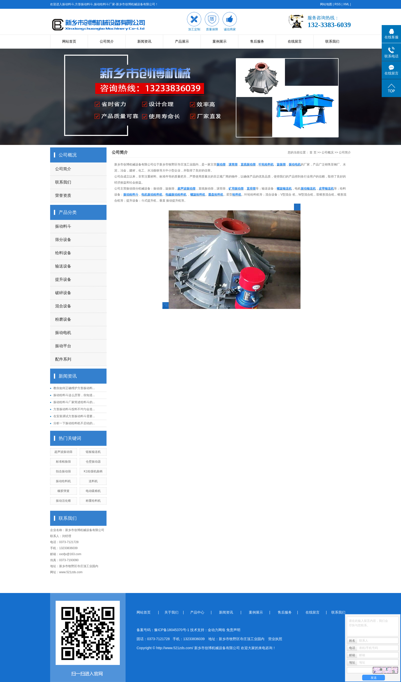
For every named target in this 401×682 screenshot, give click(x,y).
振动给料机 (63, 481)
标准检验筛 (63, 461)
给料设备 (63, 253)
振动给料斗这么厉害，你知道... (74, 395)
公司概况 (328, 152)
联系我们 (332, 41)
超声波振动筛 (63, 452)
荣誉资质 (63, 195)
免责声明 (233, 630)
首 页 (313, 152)
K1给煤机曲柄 (93, 471)
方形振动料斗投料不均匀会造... (74, 409)
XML (346, 4)
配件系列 (63, 359)
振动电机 (63, 332)
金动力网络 (217, 630)
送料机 (93, 481)
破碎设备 (63, 293)
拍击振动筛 (63, 471)
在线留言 (295, 41)
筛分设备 (63, 239)
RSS (338, 4)
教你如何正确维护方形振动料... (74, 388)
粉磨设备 (63, 319)
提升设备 (63, 279)
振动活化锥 (63, 500)
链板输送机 (93, 452)
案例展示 (220, 41)
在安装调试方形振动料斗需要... (74, 416)
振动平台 (63, 346)
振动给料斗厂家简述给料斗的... (74, 402)
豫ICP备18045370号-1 (171, 630)
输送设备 (63, 266)
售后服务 (257, 41)
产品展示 (182, 41)
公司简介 (107, 41)
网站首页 (69, 41)
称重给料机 (93, 500)
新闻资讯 (144, 41)
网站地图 (326, 4)
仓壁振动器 (93, 461)
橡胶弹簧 (63, 491)
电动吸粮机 (93, 491)
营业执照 (275, 639)
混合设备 (63, 306)
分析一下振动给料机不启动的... (74, 423)
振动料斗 (63, 226)
